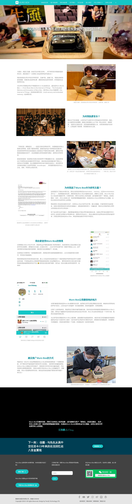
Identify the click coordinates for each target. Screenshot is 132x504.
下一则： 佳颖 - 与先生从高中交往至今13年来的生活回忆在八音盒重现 (45, 446)
